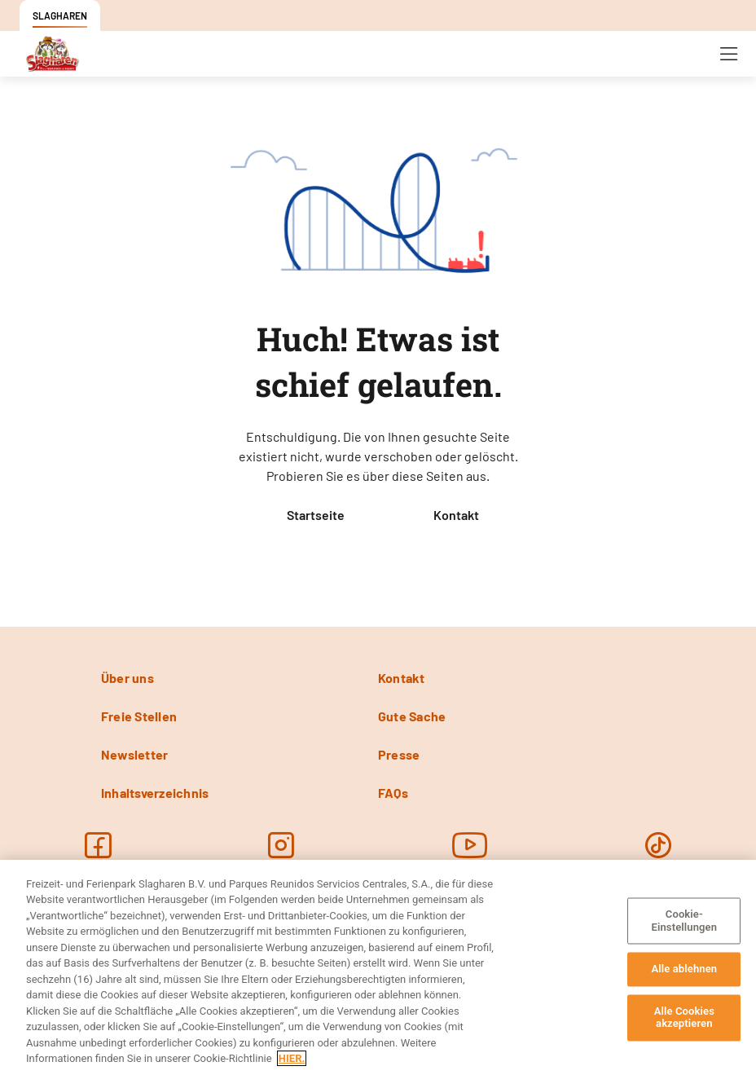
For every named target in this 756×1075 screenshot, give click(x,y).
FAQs (393, 792)
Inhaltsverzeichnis (155, 792)
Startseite (316, 514)
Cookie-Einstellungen (685, 920)
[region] (378, 967)
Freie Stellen (139, 716)
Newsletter (134, 754)
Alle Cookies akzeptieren (684, 1017)
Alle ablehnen (684, 969)
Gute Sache (412, 716)
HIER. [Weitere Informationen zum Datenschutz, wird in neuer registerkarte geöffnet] (292, 1058)
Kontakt (456, 514)
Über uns (127, 677)
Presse (399, 754)
